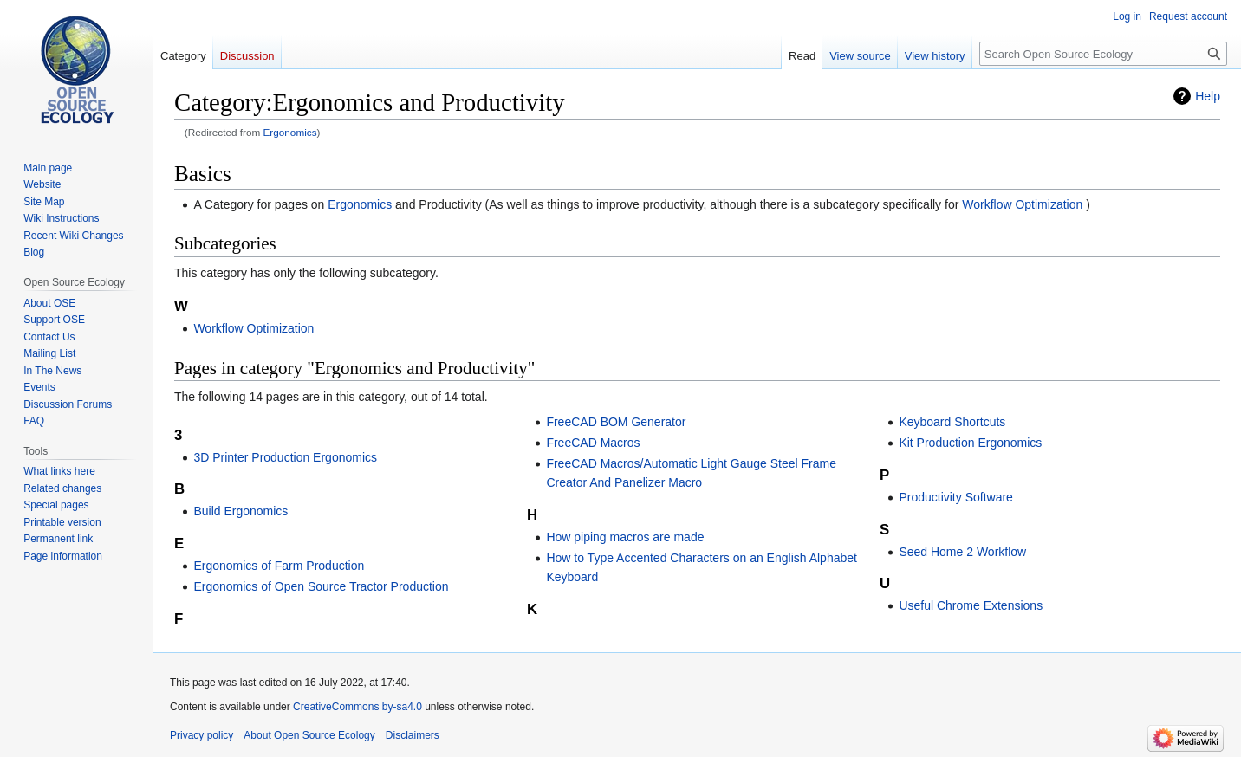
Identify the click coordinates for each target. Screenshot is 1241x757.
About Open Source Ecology (309, 735)
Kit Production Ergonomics (970, 443)
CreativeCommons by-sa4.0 (357, 707)
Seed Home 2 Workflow (962, 552)
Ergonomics (290, 132)
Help (1207, 96)
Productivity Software (956, 497)
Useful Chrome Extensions (971, 605)
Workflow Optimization (1022, 204)
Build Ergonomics (240, 511)
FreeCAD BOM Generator (615, 422)
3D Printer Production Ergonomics (285, 457)
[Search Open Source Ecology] (1103, 54)
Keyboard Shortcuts (952, 422)
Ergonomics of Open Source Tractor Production (320, 586)
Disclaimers (412, 735)
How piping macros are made (625, 537)
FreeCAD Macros (593, 443)
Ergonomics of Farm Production (278, 566)
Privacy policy (201, 735)
